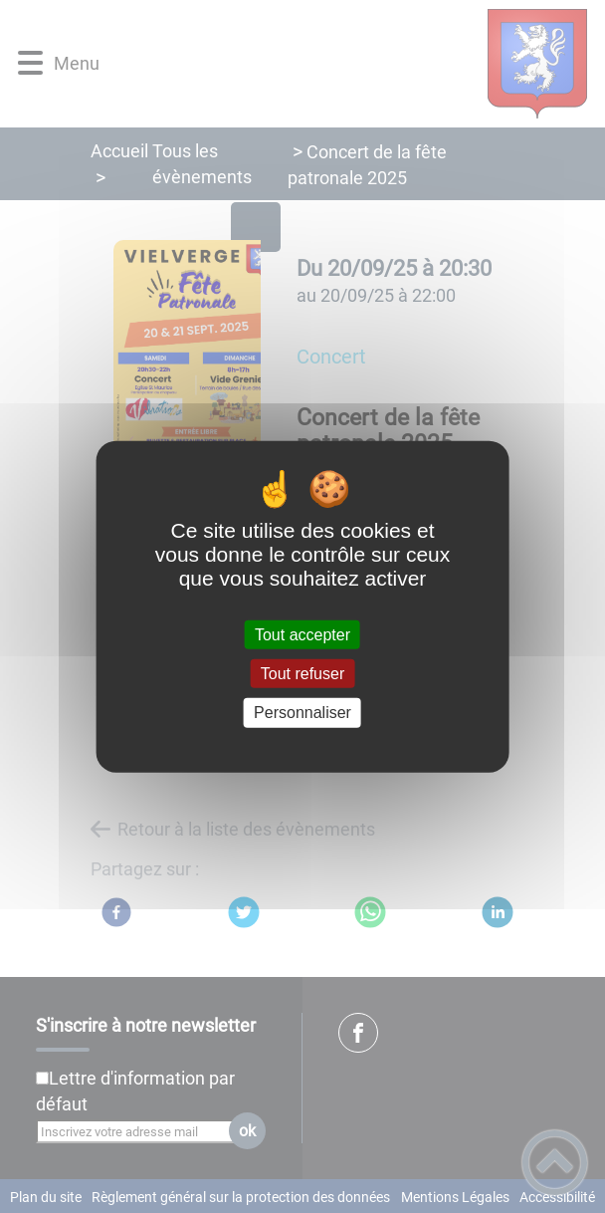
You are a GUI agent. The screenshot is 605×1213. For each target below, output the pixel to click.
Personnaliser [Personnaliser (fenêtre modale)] (302, 712)
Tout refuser (302, 673)
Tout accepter (302, 634)
